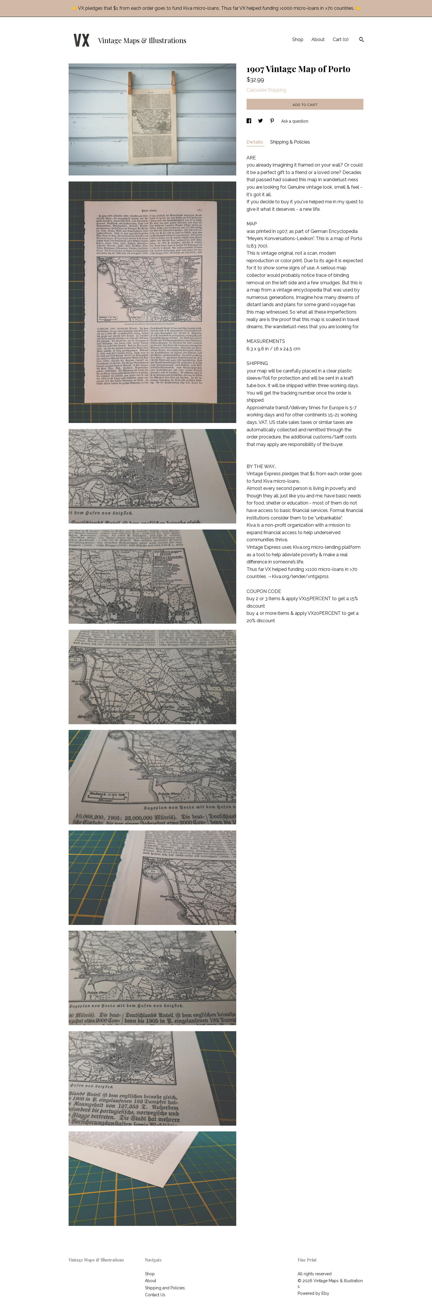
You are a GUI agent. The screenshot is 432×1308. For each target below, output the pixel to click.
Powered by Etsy (313, 1293)
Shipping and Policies (165, 1288)
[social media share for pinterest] (273, 121)
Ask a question (294, 121)
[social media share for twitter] (261, 121)
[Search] (361, 40)
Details (255, 142)
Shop (297, 39)
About (318, 39)
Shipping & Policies (290, 142)
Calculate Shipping (266, 90)
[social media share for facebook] (249, 121)
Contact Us (155, 1294)
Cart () (340, 39)
